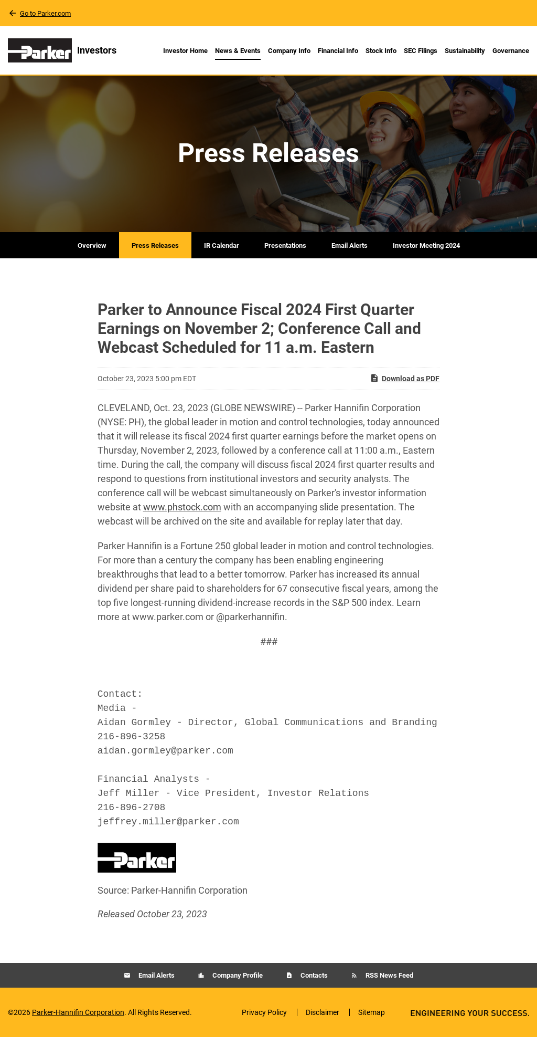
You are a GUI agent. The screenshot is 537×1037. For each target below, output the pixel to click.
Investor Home (185, 51)
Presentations (285, 245)
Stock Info (381, 51)
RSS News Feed (388, 975)
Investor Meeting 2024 (426, 245)
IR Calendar (221, 245)
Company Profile (237, 975)
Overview (92, 245)
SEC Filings (420, 51)
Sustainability (465, 51)
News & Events (238, 51)
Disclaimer (322, 1012)
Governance (510, 51)
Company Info (289, 51)
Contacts (313, 975)
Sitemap (371, 1012)
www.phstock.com (182, 506)
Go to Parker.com (45, 13)
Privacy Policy (264, 1012)
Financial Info (338, 51)
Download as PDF (404, 378)
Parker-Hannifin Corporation (78, 1012)
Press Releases (155, 245)
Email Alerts (349, 245)
